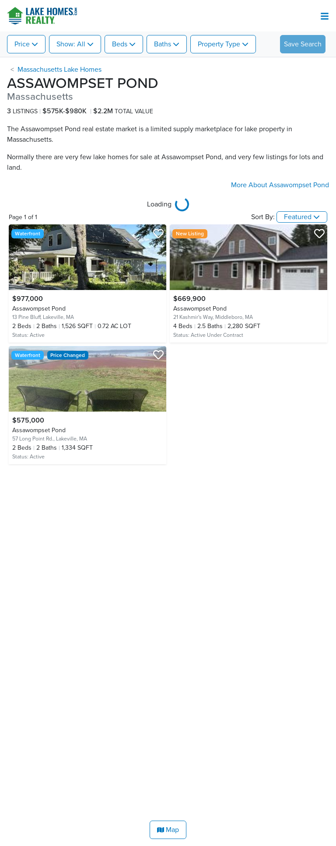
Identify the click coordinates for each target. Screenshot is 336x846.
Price (22, 44)
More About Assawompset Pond (280, 185)
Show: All (70, 44)
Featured (298, 217)
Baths (162, 44)
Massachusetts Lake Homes (60, 69)
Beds (119, 44)
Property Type (219, 44)
